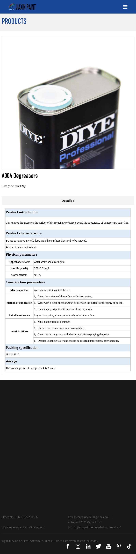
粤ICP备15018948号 (88, 541)
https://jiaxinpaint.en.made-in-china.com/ (94, 527)
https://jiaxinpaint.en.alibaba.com (23, 527)
